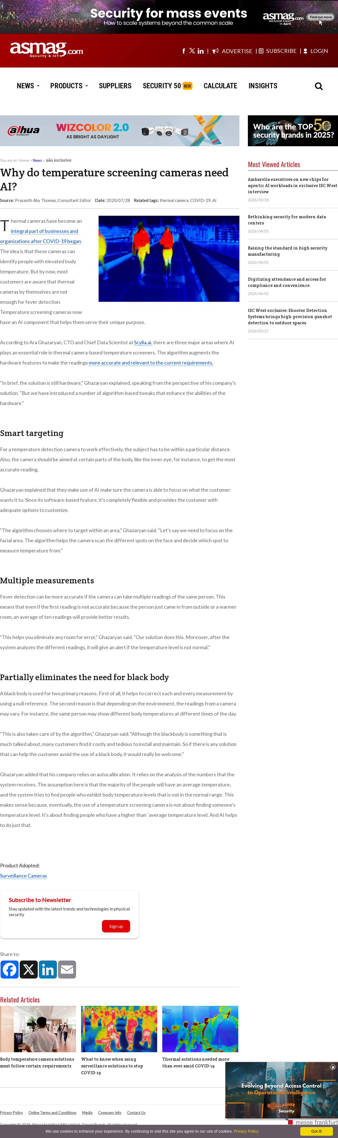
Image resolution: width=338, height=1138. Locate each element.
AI (214, 200)
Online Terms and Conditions (52, 1112)
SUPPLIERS (115, 86)
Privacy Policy (11, 1112)
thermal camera (174, 200)
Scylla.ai (142, 342)
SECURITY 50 (162, 86)
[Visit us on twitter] (192, 50)
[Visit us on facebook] (184, 50)
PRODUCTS (69, 86)
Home (24, 160)
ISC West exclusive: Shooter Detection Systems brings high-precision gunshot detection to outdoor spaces (290, 316)
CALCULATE (220, 86)
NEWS (28, 86)
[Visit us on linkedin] (200, 50)
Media (87, 1112)
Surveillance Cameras (23, 875)
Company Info (109, 1112)
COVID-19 (200, 200)
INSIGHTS (262, 86)
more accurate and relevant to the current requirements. (151, 362)
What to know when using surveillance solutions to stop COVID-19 (112, 1065)
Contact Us (136, 1112)
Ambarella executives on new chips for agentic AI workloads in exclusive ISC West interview (292, 185)
